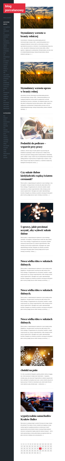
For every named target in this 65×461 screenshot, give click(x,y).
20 (29, 446)
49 (42, 450)
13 (42, 444)
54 (24, 452)
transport (5, 147)
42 (24, 450)
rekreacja (5, 141)
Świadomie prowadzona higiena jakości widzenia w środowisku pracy (6, 46)
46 (34, 450)
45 (32, 450)
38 (45, 448)
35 (37, 448)
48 (40, 450)
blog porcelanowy (14, 8)
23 (37, 446)
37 (42, 448)
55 (27, 452)
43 (27, 450)
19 (27, 446)
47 (37, 450)
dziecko (5, 124)
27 (48, 446)
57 (32, 452)
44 (29, 450)
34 (34, 448)
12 (40, 444)
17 (21, 446)
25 (42, 446)
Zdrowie (5, 157)
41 (21, 450)
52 (50, 450)
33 (32, 448)
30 (24, 448)
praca (4, 133)
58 (34, 452)
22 (34, 446)
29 (21, 448)
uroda (4, 149)
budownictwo (6, 121)
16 (50, 444)
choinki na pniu (29, 370)
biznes (5, 120)
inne (4, 127)
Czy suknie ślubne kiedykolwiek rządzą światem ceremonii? (36, 176)
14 (45, 444)
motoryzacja (6, 131)
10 (34, 444)
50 (45, 450)
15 (48, 444)
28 (50, 446)
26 (45, 446)
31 (27, 448)
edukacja (5, 125)
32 (29, 448)
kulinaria (5, 129)
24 (40, 446)
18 (24, 446)
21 (32, 446)
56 (29, 452)
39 (48, 448)
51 (48, 450)
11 (37, 444)
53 (21, 452)
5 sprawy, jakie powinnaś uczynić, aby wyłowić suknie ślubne (36, 230)
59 (37, 452)
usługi (4, 151)
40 (50, 448)
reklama (5, 135)
